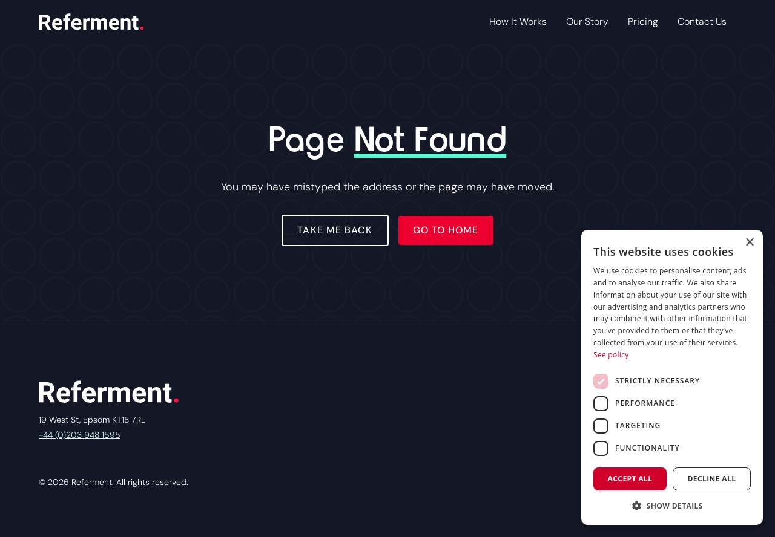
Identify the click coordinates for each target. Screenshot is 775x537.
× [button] (749, 242)
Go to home (446, 230)
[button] (672, 505)
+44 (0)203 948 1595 (79, 434)
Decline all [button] (712, 479)
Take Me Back (334, 230)
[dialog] (672, 377)
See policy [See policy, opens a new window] (611, 355)
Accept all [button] (630, 479)
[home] (91, 21)
